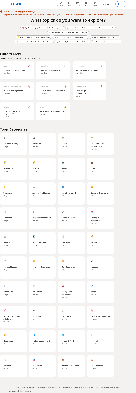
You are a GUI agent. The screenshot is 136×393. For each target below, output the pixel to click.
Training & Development (12, 87)
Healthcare (7, 366)
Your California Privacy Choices (68, 387)
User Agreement (42, 387)
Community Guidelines (16, 391)
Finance (35, 168)
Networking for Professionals (52, 111)
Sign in (121, 4)
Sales (93, 168)
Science (6, 242)
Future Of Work (68, 341)
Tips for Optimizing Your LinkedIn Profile (73, 42)
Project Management (41, 341)
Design (93, 292)
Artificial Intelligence (41, 193)
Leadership (44, 87)
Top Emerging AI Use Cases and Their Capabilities (68, 32)
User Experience (68, 267)
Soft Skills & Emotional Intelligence (12, 317)
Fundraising (37, 366)
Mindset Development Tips (14, 91)
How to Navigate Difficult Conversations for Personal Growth (90, 28)
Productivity (44, 66)
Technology (66, 168)
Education (36, 316)
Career (5, 66)
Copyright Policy (94, 387)
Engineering (96, 267)
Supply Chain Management (67, 293)
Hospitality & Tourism (70, 366)
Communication (82, 87)
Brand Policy (105, 387)
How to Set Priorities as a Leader (107, 42)
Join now (106, 4)
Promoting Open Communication (83, 92)
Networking (37, 292)
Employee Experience (41, 267)
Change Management (12, 267)
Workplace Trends (39, 242)
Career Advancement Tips (14, 70)
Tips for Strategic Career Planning (104, 37)
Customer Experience (99, 193)
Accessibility (31, 387)
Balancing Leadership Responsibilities (12, 112)
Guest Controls (115, 387)
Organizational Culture (41, 218)
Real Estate (66, 316)
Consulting (66, 242)
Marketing (36, 144)
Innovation (80, 66)
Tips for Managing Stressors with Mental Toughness (42, 28)
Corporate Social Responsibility (97, 145)
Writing (94, 242)
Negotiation (8, 341)
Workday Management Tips (51, 70)
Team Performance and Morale (52, 91)
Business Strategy (10, 144)
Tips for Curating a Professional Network (71, 37)
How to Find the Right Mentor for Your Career (34, 42)
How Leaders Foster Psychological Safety (34, 37)
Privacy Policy (52, 387)
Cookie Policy (83, 387)
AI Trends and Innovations (87, 70)
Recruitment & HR (69, 193)
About (24, 387)
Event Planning (97, 366)
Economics (95, 341)
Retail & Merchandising (100, 316)
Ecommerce (8, 292)
